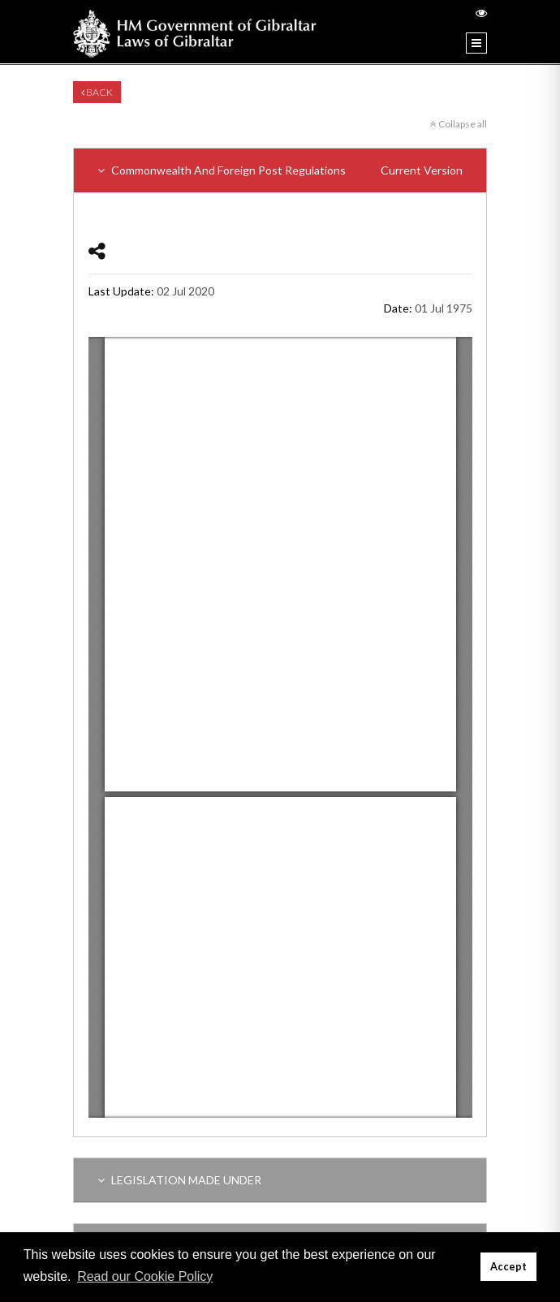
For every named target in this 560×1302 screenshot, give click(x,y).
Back (97, 92)
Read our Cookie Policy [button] (145, 1276)
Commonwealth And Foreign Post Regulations (280, 170)
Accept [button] (508, 1267)
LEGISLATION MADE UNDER (179, 1180)
